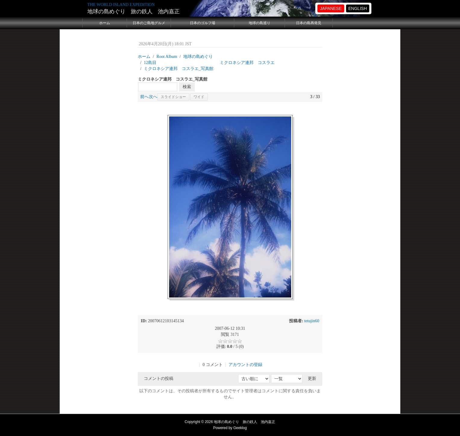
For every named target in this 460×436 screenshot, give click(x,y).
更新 (312, 378)
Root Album (166, 56)
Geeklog (240, 428)
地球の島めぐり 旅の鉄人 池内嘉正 (133, 11)
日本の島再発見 (308, 23)
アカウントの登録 (245, 364)
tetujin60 (311, 321)
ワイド (199, 97)
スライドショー (173, 97)
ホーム (104, 23)
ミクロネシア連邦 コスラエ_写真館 (178, 68)
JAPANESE (331, 8)
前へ (144, 96)
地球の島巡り (259, 23)
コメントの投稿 (158, 378)
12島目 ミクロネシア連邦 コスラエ (209, 62)
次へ (153, 96)
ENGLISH (357, 8)
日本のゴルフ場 (202, 23)
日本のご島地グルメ (149, 23)
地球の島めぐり (198, 56)
